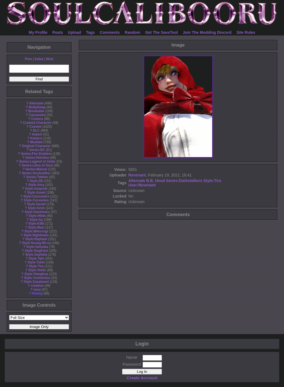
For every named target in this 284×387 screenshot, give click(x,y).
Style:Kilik (36, 223)
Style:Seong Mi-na (36, 243)
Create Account (142, 377)
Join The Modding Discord (207, 32)
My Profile (38, 32)
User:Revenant (142, 185)
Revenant (137, 175)
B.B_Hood (155, 180)
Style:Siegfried (36, 251)
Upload (74, 32)
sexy (37, 289)
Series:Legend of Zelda (37, 161)
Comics (37, 119)
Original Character (36, 146)
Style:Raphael (36, 239)
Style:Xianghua (36, 274)
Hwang (37, 293)
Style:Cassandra (36, 196)
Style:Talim (36, 262)
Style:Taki (36, 258)
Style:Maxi (36, 227)
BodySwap (37, 107)
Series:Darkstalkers (184, 180)
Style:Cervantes (36, 200)
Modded (36, 142)
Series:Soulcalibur (36, 173)
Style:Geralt (36, 204)
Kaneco (36, 138)
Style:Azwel (36, 192)
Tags (90, 32)
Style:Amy (36, 185)
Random (132, 32)
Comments (110, 32)
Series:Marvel (36, 169)
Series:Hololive (37, 158)
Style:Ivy (36, 220)
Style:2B (36, 181)
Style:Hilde (37, 216)
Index (39, 59)
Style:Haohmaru (37, 212)
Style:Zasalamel (36, 282)
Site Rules (245, 32)
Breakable (36, 111)
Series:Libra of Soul (37, 165)
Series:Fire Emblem (36, 154)
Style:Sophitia (36, 255)
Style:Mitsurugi (36, 231)
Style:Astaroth (36, 189)
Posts (57, 32)
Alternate (36, 103)
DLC (36, 130)
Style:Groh (36, 208)
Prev (28, 59)
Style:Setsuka (37, 247)
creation (37, 286)
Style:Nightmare (36, 235)
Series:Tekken (37, 177)
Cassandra (37, 115)
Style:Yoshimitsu (37, 278)
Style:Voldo (37, 270)
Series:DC (37, 150)
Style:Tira (36, 266)
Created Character (37, 123)
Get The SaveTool (161, 32)
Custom (35, 127)
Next (49, 59)
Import (37, 134)
